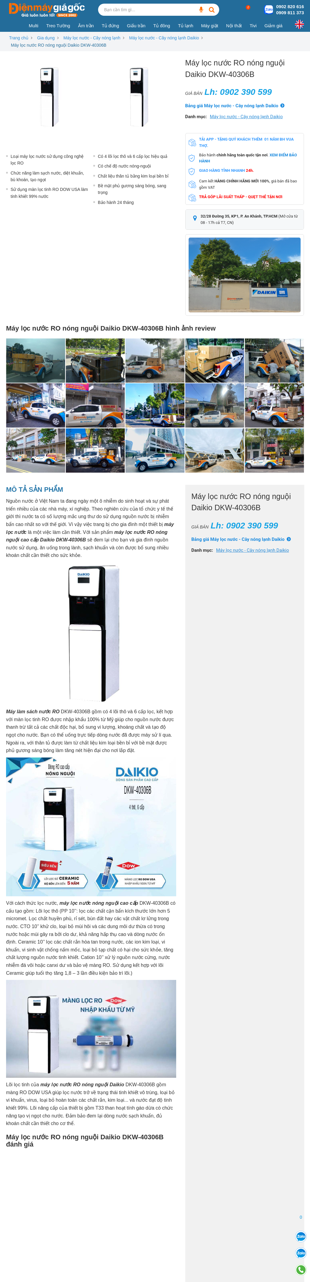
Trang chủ (18, 37)
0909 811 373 (290, 12)
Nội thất (234, 25)
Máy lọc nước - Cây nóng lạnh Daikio (164, 37)
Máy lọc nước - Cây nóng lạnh (92, 37)
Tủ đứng (110, 25)
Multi (33, 25)
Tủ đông (161, 25)
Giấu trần (136, 25)
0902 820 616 (290, 6)
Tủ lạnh (185, 25)
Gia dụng (46, 37)
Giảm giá (273, 25)
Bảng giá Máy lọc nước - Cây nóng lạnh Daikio (232, 105)
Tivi (253, 25)
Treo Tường (58, 25)
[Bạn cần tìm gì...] (201, 10)
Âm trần (86, 25)
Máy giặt (209, 25)
